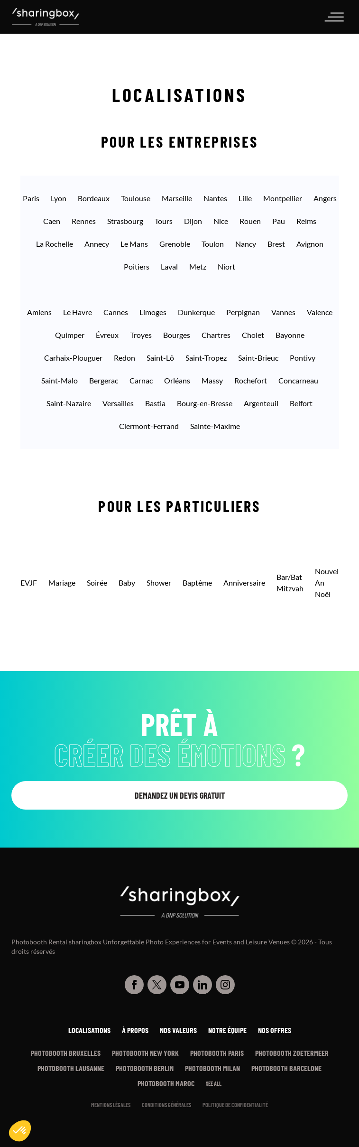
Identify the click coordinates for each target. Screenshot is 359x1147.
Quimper (69, 334)
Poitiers (136, 266)
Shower (159, 582)
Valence (319, 312)
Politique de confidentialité (235, 1104)
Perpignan (243, 312)
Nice (220, 220)
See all (213, 1083)
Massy (212, 380)
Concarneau (298, 380)
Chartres (216, 334)
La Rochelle (54, 243)
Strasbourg (125, 220)
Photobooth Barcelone (286, 1067)
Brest (276, 243)
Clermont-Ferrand (149, 425)
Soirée (97, 582)
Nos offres (274, 1030)
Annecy (96, 243)
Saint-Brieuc (258, 357)
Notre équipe (227, 1030)
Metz (197, 266)
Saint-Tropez (206, 357)
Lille (245, 198)
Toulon (213, 243)
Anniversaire (244, 582)
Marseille (177, 198)
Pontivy (302, 357)
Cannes (115, 312)
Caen (51, 220)
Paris (31, 198)
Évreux (107, 334)
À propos (135, 1030)
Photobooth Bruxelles (66, 1052)
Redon (124, 357)
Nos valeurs (178, 1030)
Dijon (193, 220)
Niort (226, 266)
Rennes (84, 220)
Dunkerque (196, 312)
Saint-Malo (59, 380)
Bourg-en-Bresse (204, 403)
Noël (323, 593)
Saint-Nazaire (68, 403)
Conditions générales (166, 1104)
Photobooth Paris (217, 1052)
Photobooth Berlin (145, 1067)
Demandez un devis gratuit (180, 795)
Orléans (177, 380)
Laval (169, 266)
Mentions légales (110, 1104)
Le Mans (134, 243)
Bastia (155, 403)
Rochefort (250, 380)
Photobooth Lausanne (70, 1067)
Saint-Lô (160, 357)
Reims (306, 220)
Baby (127, 582)
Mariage (61, 582)
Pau (278, 220)
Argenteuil (261, 403)
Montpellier (282, 198)
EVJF (28, 582)
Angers (325, 198)
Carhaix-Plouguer (73, 357)
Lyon (58, 198)
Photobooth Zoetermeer (292, 1052)
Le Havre (77, 312)
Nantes (215, 198)
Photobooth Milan (212, 1067)
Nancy (245, 243)
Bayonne (290, 334)
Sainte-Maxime (215, 425)
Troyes (141, 334)
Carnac (141, 380)
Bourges (176, 334)
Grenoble (174, 243)
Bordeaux (94, 198)
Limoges (152, 312)
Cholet (253, 334)
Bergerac (103, 380)
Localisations (89, 1030)
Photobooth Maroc (166, 1083)
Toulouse (135, 198)
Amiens (39, 312)
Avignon (309, 243)
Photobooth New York (145, 1052)
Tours (164, 220)
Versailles (118, 403)
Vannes (283, 312)
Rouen (250, 220)
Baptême (197, 582)
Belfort (301, 403)
